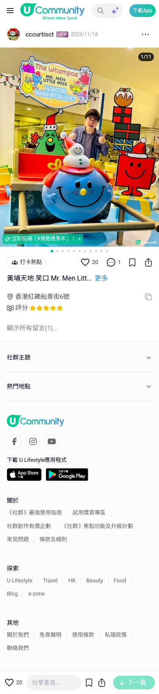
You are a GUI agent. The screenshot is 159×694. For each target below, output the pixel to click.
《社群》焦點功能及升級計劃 (97, 526)
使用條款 (83, 635)
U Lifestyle (19, 580)
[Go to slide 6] (79, 251)
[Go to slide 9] (96, 251)
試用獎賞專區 (89, 512)
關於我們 (18, 635)
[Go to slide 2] (57, 251)
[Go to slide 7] (85, 251)
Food (120, 580)
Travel (50, 580)
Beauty (94, 580)
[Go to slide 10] (101, 251)
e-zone (36, 593)
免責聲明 (50, 635)
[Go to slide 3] (63, 251)
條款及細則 (53, 539)
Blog (12, 593)
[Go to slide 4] (68, 251)
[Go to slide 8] (90, 251)
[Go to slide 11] (107, 251)
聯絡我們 (18, 648)
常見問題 (18, 539)
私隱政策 (116, 635)
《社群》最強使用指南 (34, 512)
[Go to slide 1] (51, 251)
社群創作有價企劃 (29, 526)
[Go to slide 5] (74, 251)
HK (71, 580)
